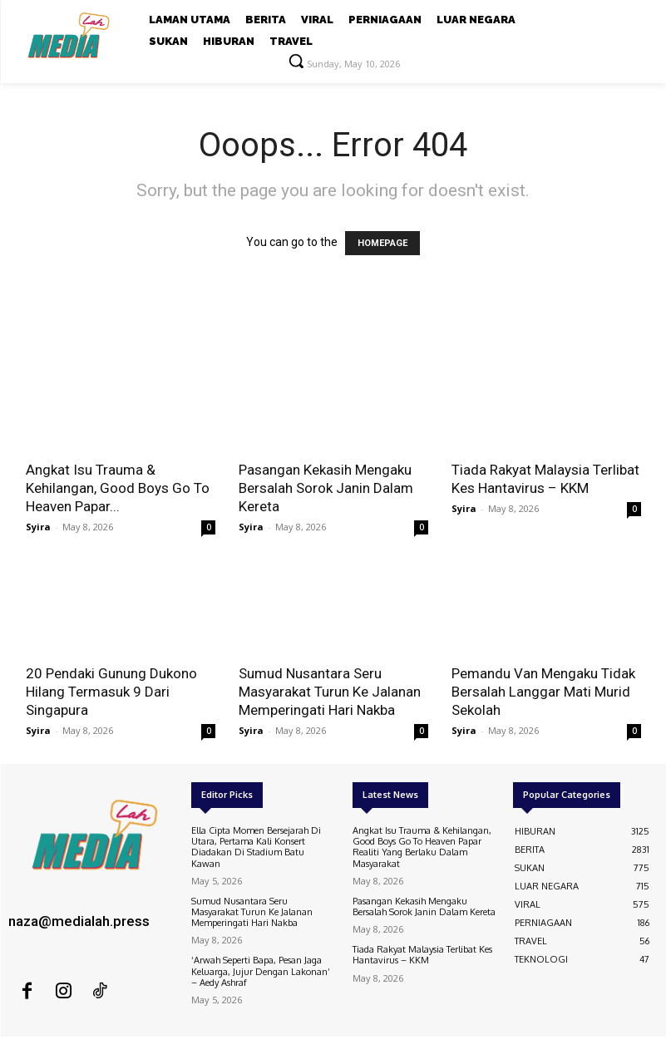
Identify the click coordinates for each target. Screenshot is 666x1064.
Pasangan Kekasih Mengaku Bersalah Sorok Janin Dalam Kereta (326, 488)
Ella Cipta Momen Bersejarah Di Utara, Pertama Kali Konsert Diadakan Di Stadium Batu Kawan (256, 847)
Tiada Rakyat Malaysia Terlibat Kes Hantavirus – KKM (422, 954)
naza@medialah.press (79, 921)
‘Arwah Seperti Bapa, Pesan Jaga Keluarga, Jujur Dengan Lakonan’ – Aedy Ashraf (260, 971)
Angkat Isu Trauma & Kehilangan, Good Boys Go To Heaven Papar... (118, 488)
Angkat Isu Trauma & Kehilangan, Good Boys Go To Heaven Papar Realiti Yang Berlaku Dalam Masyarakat (422, 847)
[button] (296, 60)
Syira (38, 526)
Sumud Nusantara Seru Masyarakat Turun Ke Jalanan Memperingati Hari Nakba (330, 691)
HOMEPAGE (382, 243)
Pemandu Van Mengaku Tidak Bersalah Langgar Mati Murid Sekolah (543, 691)
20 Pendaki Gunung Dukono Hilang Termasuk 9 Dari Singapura (111, 691)
